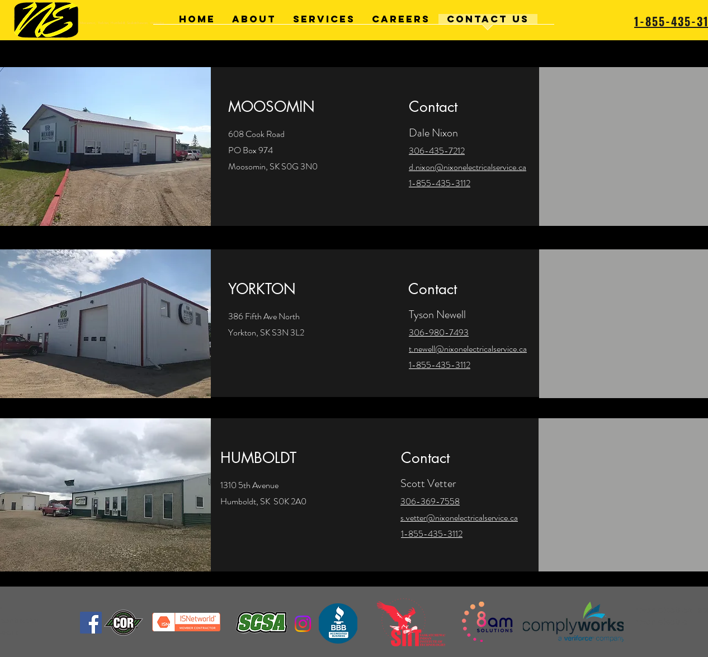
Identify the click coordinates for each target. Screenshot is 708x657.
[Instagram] (303, 624)
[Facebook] (91, 623)
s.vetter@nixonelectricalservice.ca (459, 517)
